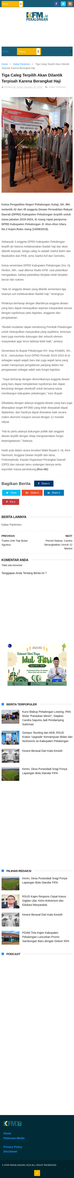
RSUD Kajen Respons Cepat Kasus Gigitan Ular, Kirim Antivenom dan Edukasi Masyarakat (44, 900)
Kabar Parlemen (57, 87)
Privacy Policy (13, 1147)
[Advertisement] (37, 824)
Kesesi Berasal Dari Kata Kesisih (42, 750)
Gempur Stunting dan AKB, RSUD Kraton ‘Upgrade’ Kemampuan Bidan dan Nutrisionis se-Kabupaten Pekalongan (47, 737)
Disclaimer (11, 1151)
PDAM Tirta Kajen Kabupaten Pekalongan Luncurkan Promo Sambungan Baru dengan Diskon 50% (45, 937)
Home (5, 51)
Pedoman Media (14, 1138)
